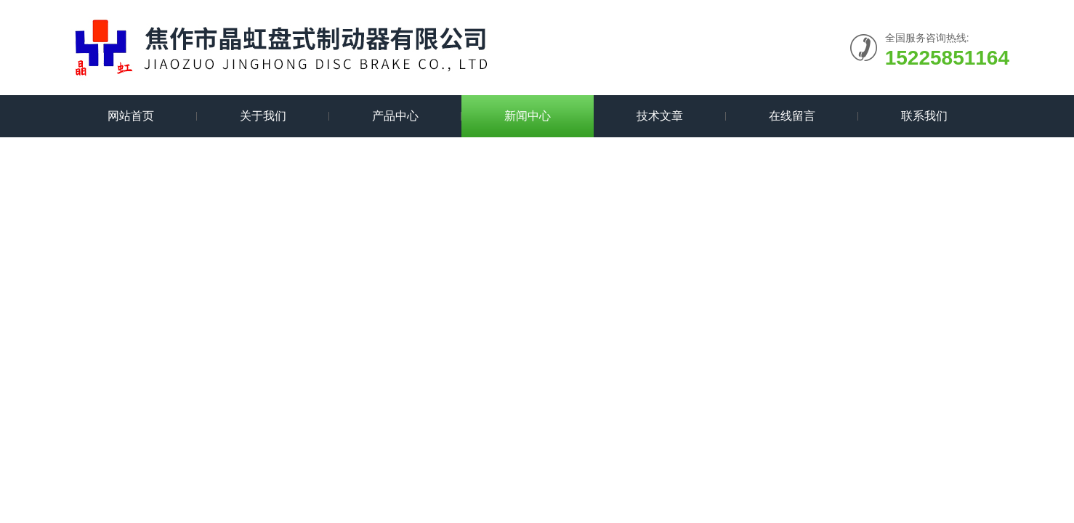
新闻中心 (527, 116)
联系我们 (924, 116)
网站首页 (131, 116)
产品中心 (395, 116)
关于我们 (263, 116)
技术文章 (660, 116)
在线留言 (792, 116)
